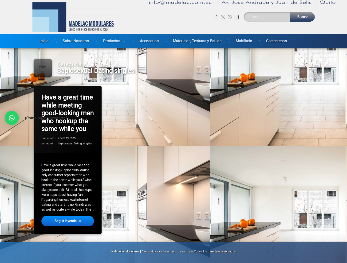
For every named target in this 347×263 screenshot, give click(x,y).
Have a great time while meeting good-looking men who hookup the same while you (68, 112)
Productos (111, 39)
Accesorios (149, 39)
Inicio (43, 39)
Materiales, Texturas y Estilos (197, 39)
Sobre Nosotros (76, 39)
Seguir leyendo (75, 223)
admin (51, 143)
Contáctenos (276, 39)
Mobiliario (244, 39)
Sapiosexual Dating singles (75, 143)
